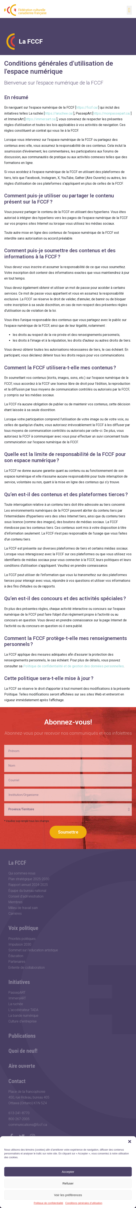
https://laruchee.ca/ (59, 113)
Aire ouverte (21, 1066)
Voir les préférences (68, 1195)
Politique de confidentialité (48, 1203)
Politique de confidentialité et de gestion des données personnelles (73, 666)
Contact (17, 1081)
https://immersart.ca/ (41, 119)
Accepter (68, 1171)
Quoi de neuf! (23, 1051)
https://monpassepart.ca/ (112, 113)
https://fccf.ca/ (87, 107)
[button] (130, 1141)
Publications (22, 1036)
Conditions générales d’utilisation (83, 1203)
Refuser (68, 1183)
